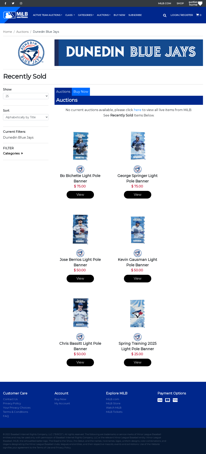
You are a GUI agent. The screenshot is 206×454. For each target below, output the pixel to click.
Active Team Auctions (46, 15)
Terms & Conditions (15, 411)
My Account (62, 403)
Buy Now (119, 15)
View (80, 195)
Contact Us (10, 399)
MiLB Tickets (114, 411)
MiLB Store (113, 403)
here (137, 110)
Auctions (103, 15)
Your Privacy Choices (16, 407)
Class (69, 15)
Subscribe (135, 15)
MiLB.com (164, 3)
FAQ (6, 416)
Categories (85, 15)
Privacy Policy (12, 403)
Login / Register (182, 14)
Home (7, 32)
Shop (180, 3)
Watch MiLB (114, 407)
